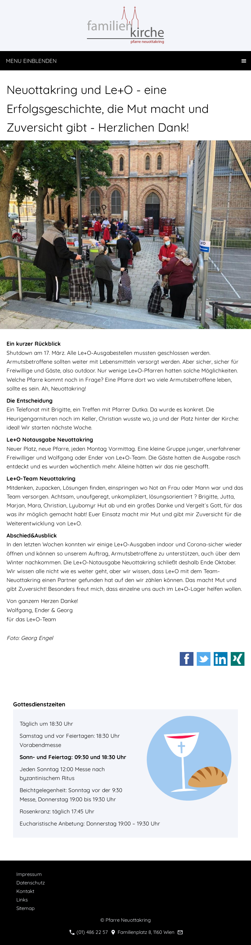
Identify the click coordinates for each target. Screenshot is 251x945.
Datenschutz (30, 883)
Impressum (29, 874)
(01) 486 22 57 (88, 932)
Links (22, 900)
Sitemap (25, 908)
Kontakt (25, 891)
